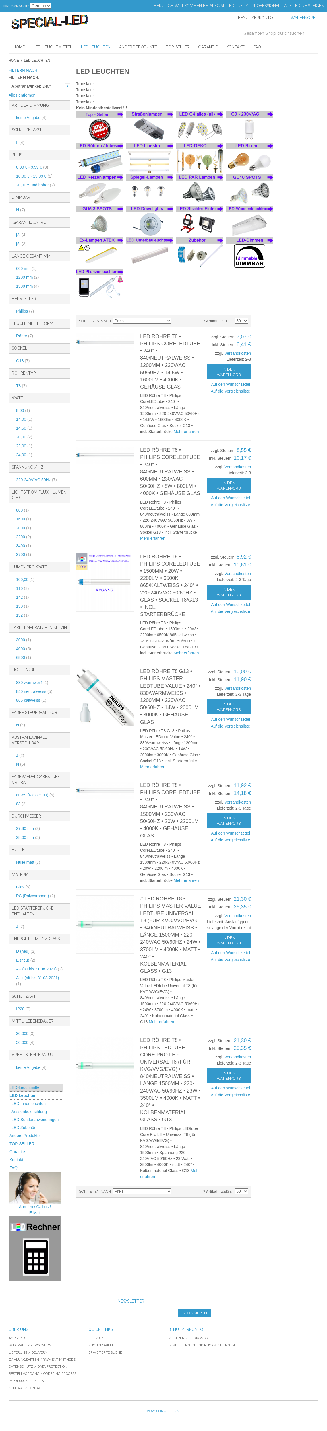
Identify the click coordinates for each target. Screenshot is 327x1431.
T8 (21, 385)
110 (22, 588)
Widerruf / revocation (30, 1345)
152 (22, 615)
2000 (23, 528)
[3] (21, 235)
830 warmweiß (32, 682)
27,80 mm (28, 828)
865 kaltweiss (31, 700)
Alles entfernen (22, 95)
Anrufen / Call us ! (35, 1206)
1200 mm (27, 277)
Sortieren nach (95, 321)
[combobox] (279, 33)
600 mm (26, 268)
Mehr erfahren (186, 431)
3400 (23, 545)
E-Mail (35, 1212)
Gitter (195, 321)
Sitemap (95, 1338)
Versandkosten (238, 353)
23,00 (24, 446)
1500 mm (27, 286)
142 (22, 597)
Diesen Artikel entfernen (67, 86)
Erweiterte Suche (105, 1352)
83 (21, 804)
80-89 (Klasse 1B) (35, 795)
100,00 (25, 579)
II (20, 142)
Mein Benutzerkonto (188, 1338)
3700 (23, 554)
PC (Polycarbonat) (35, 896)
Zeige (226, 321)
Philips (25, 311)
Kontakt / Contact (26, 1388)
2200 (23, 537)
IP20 (23, 1009)
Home (14, 61)
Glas (23, 887)
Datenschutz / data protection (38, 1366)
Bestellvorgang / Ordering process (42, 1374)
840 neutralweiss (34, 691)
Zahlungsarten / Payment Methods (42, 1360)
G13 (23, 360)
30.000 (25, 1033)
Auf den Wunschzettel (230, 384)
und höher (35, 185)
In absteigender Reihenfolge (176, 321)
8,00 (23, 410)
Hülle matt (28, 862)
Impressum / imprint (27, 1381)
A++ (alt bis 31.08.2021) (37, 981)
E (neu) (25, 960)
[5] (21, 243)
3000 (23, 639)
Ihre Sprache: (16, 6)
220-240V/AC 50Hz (36, 479)
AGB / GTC (17, 1338)
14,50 (24, 428)
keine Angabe (31, 117)
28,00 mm (28, 837)
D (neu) (26, 951)
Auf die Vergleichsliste (230, 391)
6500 (23, 657)
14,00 (24, 419)
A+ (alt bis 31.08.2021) (39, 969)
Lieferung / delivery (28, 1352)
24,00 (24, 455)
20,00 (24, 437)
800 (22, 510)
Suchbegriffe (101, 1345)
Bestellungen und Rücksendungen (201, 1345)
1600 (23, 519)
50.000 (25, 1042)
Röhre (24, 336)
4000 (23, 648)
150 (22, 606)
